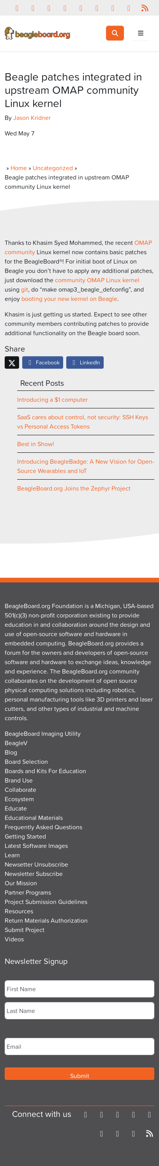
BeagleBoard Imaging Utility (43, 733)
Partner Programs (28, 892)
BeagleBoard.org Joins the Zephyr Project (74, 488)
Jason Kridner (32, 117)
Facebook (43, 362)
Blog (11, 752)
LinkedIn (85, 362)
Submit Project (24, 929)
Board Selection (26, 761)
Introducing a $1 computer (52, 399)
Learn (12, 855)
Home (19, 168)
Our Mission (21, 883)
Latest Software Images (36, 845)
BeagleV (16, 743)
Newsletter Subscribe (34, 873)
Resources (19, 911)
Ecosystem (19, 799)
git (24, 289)
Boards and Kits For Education (45, 771)
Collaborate (20, 789)
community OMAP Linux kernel (97, 280)
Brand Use (19, 780)
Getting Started (25, 836)
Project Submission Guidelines (46, 901)
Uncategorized (53, 168)
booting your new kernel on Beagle (69, 298)
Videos (14, 939)
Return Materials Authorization (46, 920)
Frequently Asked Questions (43, 827)
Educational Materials (34, 817)
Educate (16, 808)
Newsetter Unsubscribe (36, 864)
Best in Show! (35, 444)
